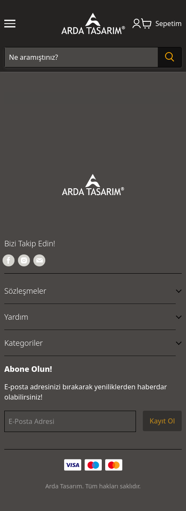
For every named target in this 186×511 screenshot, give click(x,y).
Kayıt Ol (162, 421)
